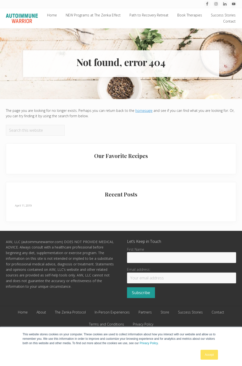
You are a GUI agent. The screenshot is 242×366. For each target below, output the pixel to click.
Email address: (138, 269)
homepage (144, 110)
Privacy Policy (149, 343)
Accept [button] (209, 354)
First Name (135, 249)
